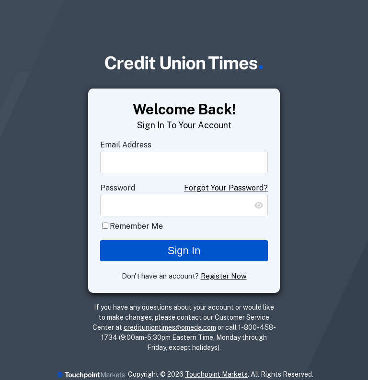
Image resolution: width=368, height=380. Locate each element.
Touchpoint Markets (216, 374)
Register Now (224, 276)
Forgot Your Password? (226, 187)
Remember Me (136, 226)
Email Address (125, 144)
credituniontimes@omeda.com (170, 327)
